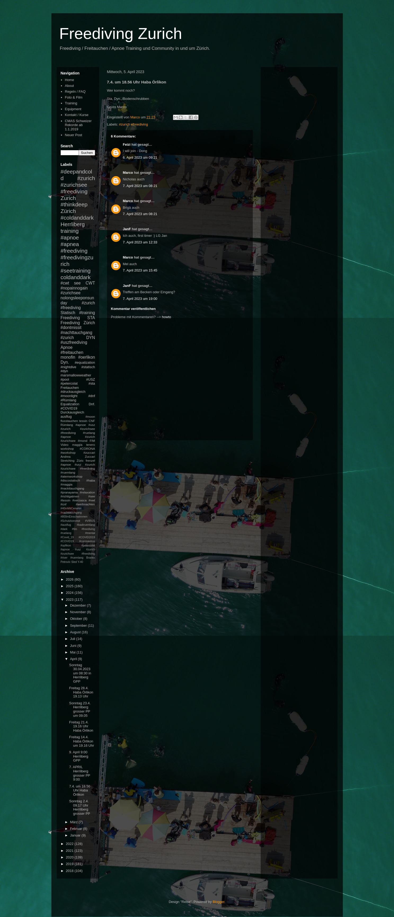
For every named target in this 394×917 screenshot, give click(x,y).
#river (64, 557)
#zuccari (89, 452)
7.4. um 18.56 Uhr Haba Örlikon (79, 790)
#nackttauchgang (72, 488)
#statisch (88, 367)
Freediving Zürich (78, 322)
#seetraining (76, 271)
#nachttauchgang (76, 332)
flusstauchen (69, 420)
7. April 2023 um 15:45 (140, 270)
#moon (90, 416)
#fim (74, 529)
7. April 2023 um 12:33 (140, 242)
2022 (70, 844)
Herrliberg (73, 224)
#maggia (67, 484)
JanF (127, 229)
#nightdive (68, 367)
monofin (68, 357)
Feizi (127, 144)
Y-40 (80, 561)
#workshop (68, 452)
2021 (70, 851)
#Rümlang (68, 400)
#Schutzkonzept (70, 520)
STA (91, 317)
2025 (70, 586)
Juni (73, 646)
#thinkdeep (74, 204)
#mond (82, 440)
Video (65, 444)
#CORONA (87, 448)
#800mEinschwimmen (74, 516)
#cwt (65, 283)
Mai (73, 652)
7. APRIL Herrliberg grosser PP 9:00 (79, 773)
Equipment (73, 109)
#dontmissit (71, 327)
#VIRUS (90, 520)
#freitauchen (72, 352)
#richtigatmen (70, 496)
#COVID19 (69, 408)
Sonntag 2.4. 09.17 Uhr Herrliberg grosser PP (79, 807)
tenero (90, 444)
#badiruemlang (86, 524)
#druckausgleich (73, 392)
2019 (70, 864)
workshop (67, 448)
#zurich (67, 337)
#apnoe (70, 237)
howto (166, 317)
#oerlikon (86, 357)
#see (91, 496)
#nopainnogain (74, 288)
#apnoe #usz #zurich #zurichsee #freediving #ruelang (78, 428)
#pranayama (69, 492)
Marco (128, 173)
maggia (77, 444)
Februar (76, 829)
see (77, 283)
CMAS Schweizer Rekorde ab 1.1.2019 (78, 125)
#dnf (91, 396)
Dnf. (92, 404)
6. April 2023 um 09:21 (140, 157)
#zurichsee (71, 293)
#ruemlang (76, 557)
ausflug (66, 417)
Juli (73, 639)
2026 (70, 579)
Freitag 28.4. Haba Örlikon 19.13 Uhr (81, 692)
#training (87, 312)
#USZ (90, 379)
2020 (70, 857)
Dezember (78, 605)
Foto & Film (73, 97)
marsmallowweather (76, 375)
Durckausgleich (72, 412)
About (69, 86)
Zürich (68, 211)
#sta (91, 383)
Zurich (68, 198)
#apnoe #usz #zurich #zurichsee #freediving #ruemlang (78, 468)
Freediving (70, 317)
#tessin (65, 500)
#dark (64, 529)
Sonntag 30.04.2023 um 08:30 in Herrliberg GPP (80, 673)
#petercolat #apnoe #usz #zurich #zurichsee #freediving (78, 549)
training (70, 231)
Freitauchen (70, 388)
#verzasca (79, 500)
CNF (91, 420)
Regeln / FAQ (75, 92)
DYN (90, 337)
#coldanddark (77, 218)
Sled (74, 561)
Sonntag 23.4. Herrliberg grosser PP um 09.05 (80, 709)
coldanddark (76, 277)
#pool (65, 379)
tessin (83, 420)
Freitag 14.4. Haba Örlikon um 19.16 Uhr (81, 741)
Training (71, 103)
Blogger (218, 902)
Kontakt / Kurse (76, 115)
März (74, 822)
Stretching (68, 460)
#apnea (70, 244)
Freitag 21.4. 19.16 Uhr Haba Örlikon (81, 726)
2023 (70, 600)
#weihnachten (85, 504)
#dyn (64, 371)
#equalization (85, 362)
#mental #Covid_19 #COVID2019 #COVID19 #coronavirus (78, 537)
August (76, 632)
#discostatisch (70, 480)
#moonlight (69, 396)
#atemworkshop (72, 476)
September (79, 625)
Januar (75, 835)
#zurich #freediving (133, 124)
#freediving (74, 251)
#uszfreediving (74, 342)
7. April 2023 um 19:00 (140, 299)
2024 (70, 593)
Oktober (76, 619)
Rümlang (67, 424)
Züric (80, 460)
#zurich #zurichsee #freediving (78, 184)
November (78, 612)
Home (69, 80)
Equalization (70, 404)
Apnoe (67, 347)
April (74, 659)
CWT (90, 283)
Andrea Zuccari (78, 456)
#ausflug (66, 524)
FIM (92, 440)
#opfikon (66, 545)
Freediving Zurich (120, 33)
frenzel (90, 460)
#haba (90, 480)
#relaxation (87, 492)
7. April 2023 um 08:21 (140, 186)
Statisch (68, 312)
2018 (70, 871)
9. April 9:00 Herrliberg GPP (78, 756)
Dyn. (65, 362)
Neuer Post (73, 135)
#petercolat (69, 383)
